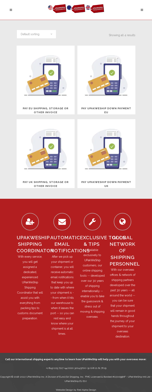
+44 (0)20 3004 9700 (75, 368)
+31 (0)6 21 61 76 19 (96, 368)
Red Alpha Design (86, 389)
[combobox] (36, 34)
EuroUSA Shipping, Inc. (71, 376)
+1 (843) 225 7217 (54, 368)
